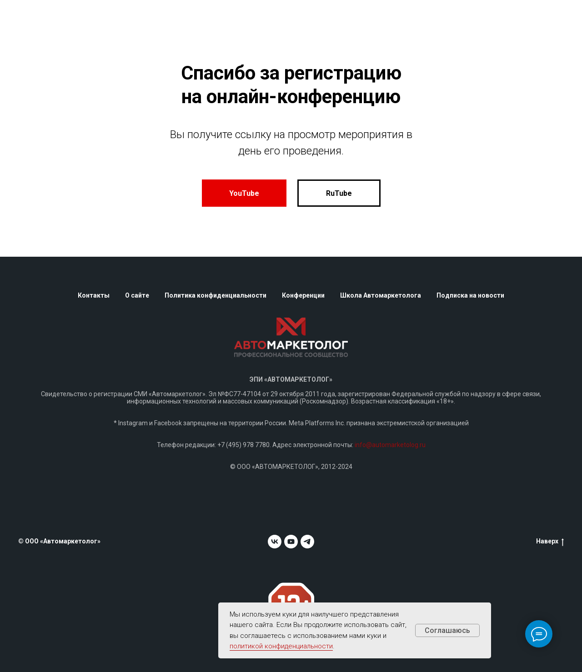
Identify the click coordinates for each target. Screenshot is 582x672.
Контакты (94, 295)
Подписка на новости (470, 295)
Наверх (550, 542)
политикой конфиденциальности (281, 646)
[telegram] (307, 541)
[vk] (274, 541)
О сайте (137, 295)
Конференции (303, 295)
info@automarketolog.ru (390, 444)
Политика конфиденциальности (215, 295)
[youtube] (291, 541)
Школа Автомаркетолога (380, 295)
